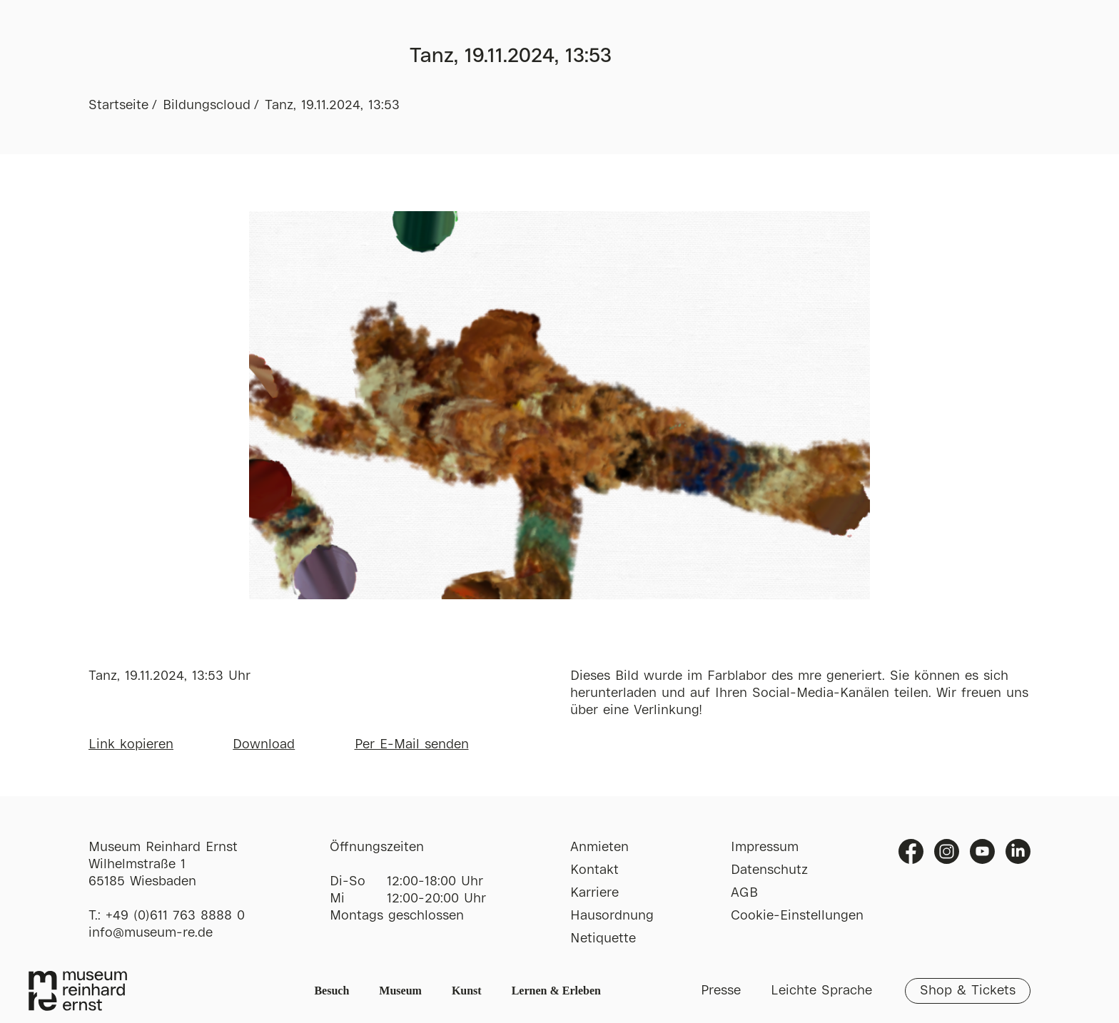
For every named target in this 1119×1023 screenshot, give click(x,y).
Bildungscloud (206, 105)
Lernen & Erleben (556, 990)
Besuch (331, 990)
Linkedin (1018, 851)
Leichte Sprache (821, 991)
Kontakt (594, 870)
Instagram (946, 851)
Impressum (765, 847)
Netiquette (603, 939)
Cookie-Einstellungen (797, 916)
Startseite (118, 105)
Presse (721, 991)
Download (264, 744)
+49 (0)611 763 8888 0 (175, 916)
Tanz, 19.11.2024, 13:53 (332, 105)
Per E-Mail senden (412, 744)
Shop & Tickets (968, 991)
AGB (744, 893)
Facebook (910, 851)
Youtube (982, 851)
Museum (400, 990)
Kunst (467, 990)
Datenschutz (769, 870)
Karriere (594, 893)
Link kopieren (130, 744)
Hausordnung (612, 916)
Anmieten (599, 847)
